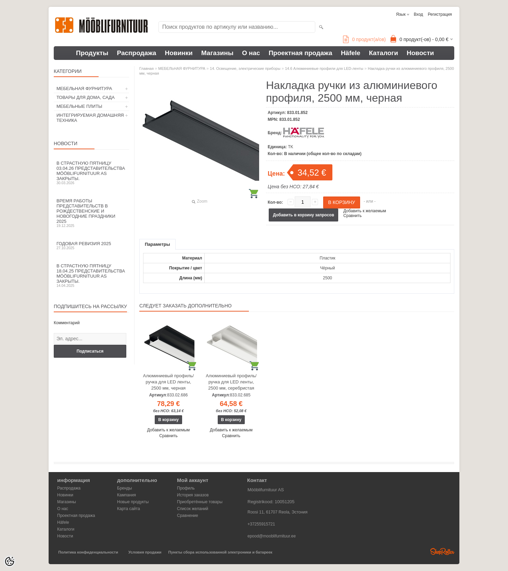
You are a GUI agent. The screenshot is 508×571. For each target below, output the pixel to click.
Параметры (157, 244)
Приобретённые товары (200, 501)
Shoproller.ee (442, 551)
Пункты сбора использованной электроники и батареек (220, 552)
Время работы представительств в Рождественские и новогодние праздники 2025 (91, 213)
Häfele (350, 52)
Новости (420, 52)
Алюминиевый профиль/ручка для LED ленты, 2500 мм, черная (168, 382)
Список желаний (192, 508)
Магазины (217, 52)
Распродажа (136, 52)
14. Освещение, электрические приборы (245, 68)
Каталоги (383, 52)
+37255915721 (261, 524)
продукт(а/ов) (364, 39)
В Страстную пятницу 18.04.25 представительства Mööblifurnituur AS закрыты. (91, 275)
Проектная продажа (300, 52)
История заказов (193, 495)
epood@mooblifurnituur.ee (271, 536)
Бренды (124, 488)
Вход (418, 14)
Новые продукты (133, 501)
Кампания (126, 495)
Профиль (186, 488)
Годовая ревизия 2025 (91, 245)
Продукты (92, 52)
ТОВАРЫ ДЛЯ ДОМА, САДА (85, 97)
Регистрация (440, 14)
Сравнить (352, 215)
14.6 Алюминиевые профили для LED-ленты (324, 68)
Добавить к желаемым (364, 210)
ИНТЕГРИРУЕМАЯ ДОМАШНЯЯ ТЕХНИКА (90, 118)
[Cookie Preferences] (9, 561)
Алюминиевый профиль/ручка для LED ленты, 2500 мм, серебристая (231, 382)
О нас (251, 52)
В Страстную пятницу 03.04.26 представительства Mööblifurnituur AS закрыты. (91, 173)
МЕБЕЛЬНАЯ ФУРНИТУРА (84, 88)
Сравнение (187, 515)
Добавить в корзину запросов (303, 215)
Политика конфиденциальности (88, 552)
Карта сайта (128, 508)
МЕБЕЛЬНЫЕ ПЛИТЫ (79, 106)
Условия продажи (144, 552)
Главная (146, 68)
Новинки (178, 52)
